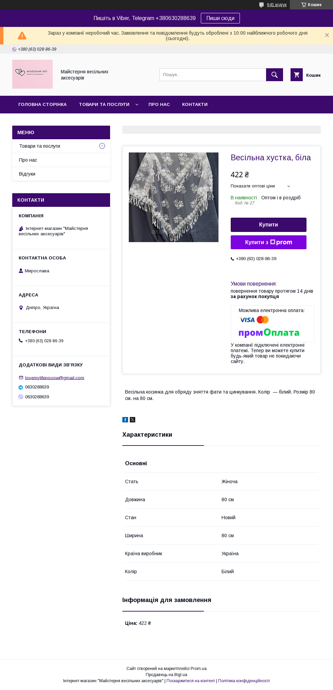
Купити (268, 225)
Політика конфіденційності (244, 680)
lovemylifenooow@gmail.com (54, 377)
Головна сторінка (42, 104)
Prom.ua (199, 668)
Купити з (268, 242)
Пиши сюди (220, 18)
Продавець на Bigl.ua (166, 674)
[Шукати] (274, 74)
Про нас (159, 104)
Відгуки (27, 174)
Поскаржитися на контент (190, 680)
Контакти (195, 104)
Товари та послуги (104, 104)
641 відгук (276, 4)
